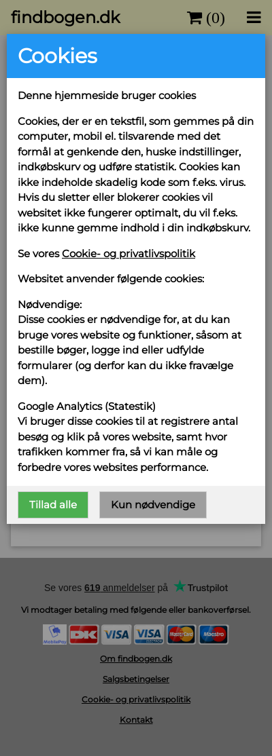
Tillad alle (53, 504)
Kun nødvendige (153, 504)
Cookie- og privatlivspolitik (128, 253)
